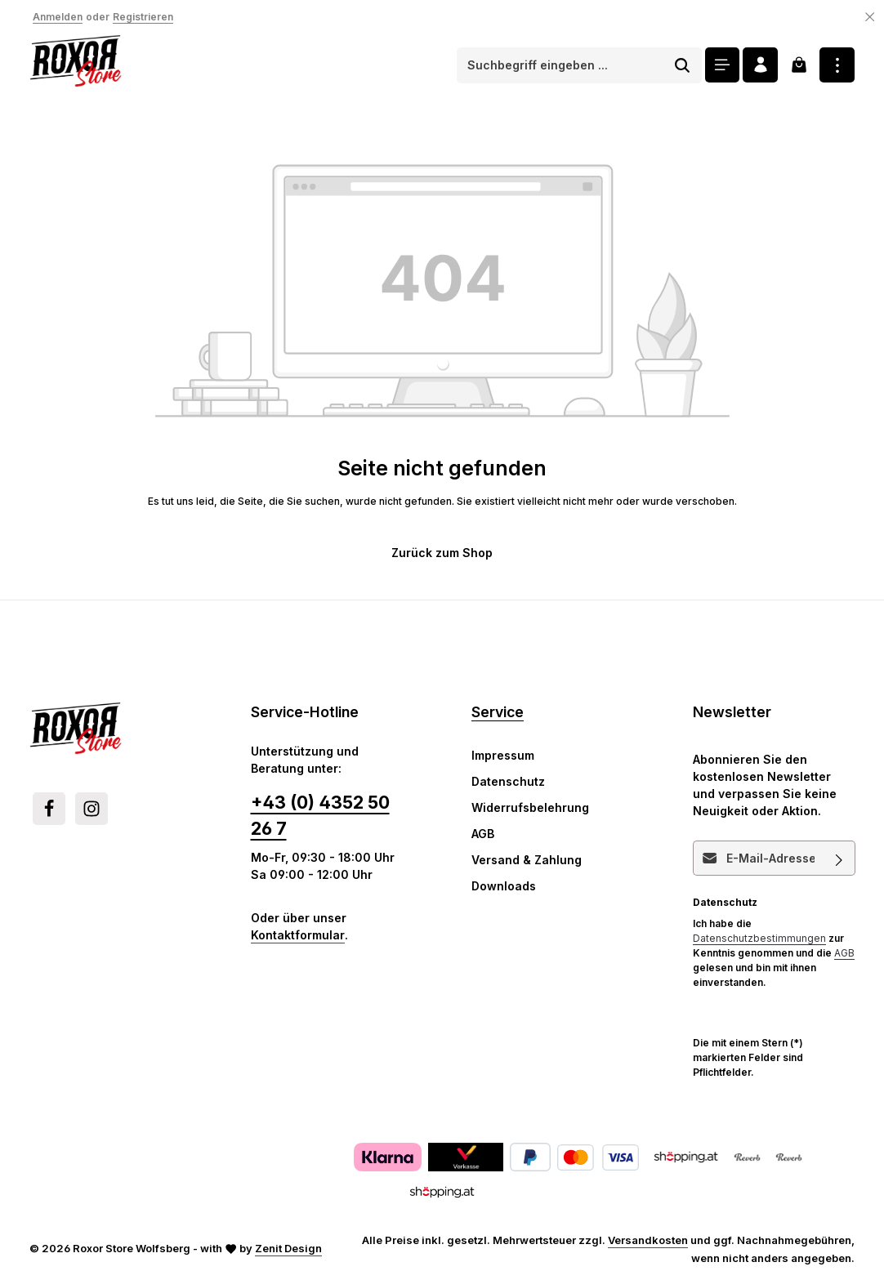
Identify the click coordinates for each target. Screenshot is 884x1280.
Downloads (503, 886)
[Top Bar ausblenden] (870, 17)
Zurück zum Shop (442, 553)
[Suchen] (682, 65)
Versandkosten (648, 1240)
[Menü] (721, 65)
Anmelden (58, 17)
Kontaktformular (298, 935)
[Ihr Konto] (760, 65)
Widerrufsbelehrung (530, 807)
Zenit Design (288, 1248)
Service (497, 711)
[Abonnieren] (839, 858)
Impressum (502, 755)
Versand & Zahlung (526, 860)
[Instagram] (91, 808)
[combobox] (559, 65)
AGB (482, 834)
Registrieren (143, 17)
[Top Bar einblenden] (837, 65)
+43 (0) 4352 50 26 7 (320, 815)
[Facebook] (49, 808)
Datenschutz (508, 781)
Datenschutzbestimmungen (759, 938)
